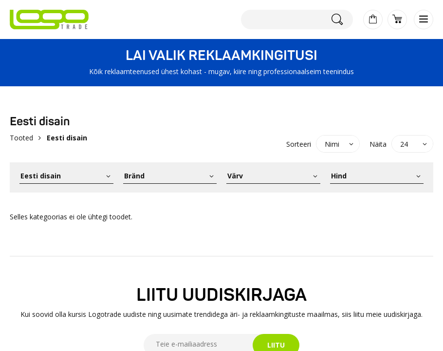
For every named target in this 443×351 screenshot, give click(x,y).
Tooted (21, 137)
